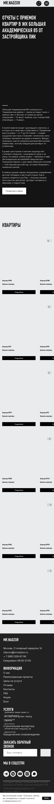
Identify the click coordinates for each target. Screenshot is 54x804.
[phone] (20, 752)
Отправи (45, 752)
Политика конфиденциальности (18, 788)
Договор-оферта (11, 791)
